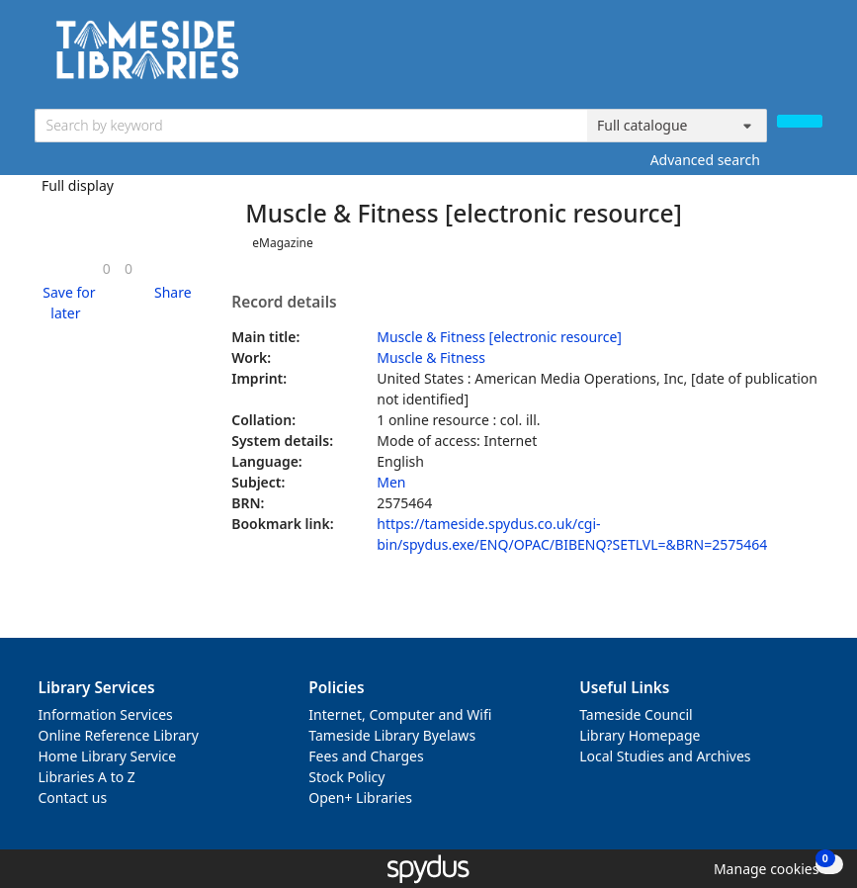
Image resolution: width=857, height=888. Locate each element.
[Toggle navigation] (812, 56)
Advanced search (705, 159)
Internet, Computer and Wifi (399, 714)
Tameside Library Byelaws (391, 735)
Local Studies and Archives (664, 756)
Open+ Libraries (360, 797)
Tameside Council (636, 714)
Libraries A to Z (87, 776)
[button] (66, 302)
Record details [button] (283, 302)
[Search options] (677, 125)
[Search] (799, 121)
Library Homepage (639, 735)
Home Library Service (108, 756)
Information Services (106, 714)
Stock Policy (346, 776)
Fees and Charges (365, 756)
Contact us (73, 797)
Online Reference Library (119, 735)
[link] (107, 268)
